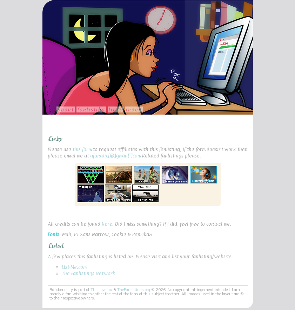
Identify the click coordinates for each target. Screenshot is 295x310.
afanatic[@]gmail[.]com (115, 156)
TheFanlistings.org (133, 289)
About (66, 109)
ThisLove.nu (101, 289)
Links (115, 109)
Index (134, 109)
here (107, 224)
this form (82, 149)
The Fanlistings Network (88, 273)
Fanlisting (91, 109)
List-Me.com (74, 267)
